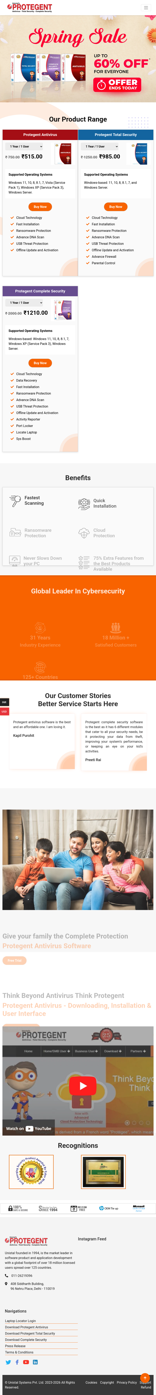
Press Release (15, 1346)
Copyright (107, 1382)
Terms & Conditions (19, 1352)
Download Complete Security (26, 1340)
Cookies (91, 1382)
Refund (146, 1387)
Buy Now (40, 207)
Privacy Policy (127, 1382)
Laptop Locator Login (20, 1321)
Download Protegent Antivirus (26, 1327)
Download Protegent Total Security (30, 1333)
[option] (18, 1209)
